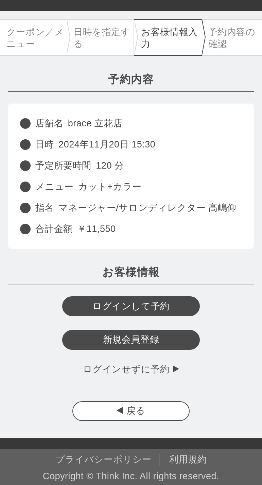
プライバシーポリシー (103, 459)
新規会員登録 (131, 339)
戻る (135, 411)
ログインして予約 (130, 306)
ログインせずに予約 (126, 369)
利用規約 (188, 459)
